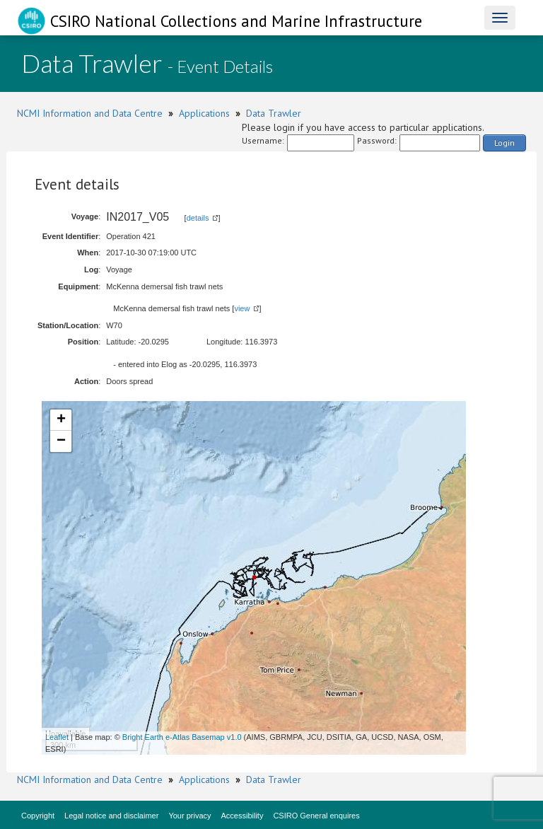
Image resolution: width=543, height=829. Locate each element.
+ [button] (61, 420)
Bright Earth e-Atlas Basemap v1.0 (182, 737)
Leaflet (57, 737)
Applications (204, 113)
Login (504, 142)
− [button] (61, 441)
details (198, 218)
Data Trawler (273, 113)
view (242, 308)
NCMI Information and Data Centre (90, 113)
